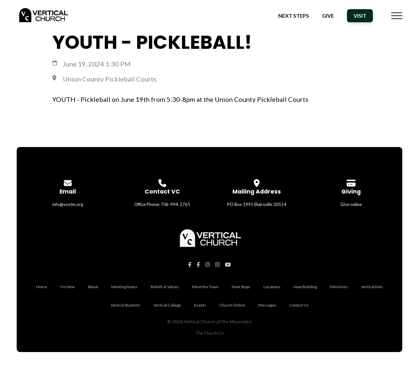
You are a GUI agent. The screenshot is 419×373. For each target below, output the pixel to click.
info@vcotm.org (67, 204)
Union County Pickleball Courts (109, 79)
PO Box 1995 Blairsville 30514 (256, 204)
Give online (351, 204)
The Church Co (209, 333)
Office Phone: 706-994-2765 (162, 204)
